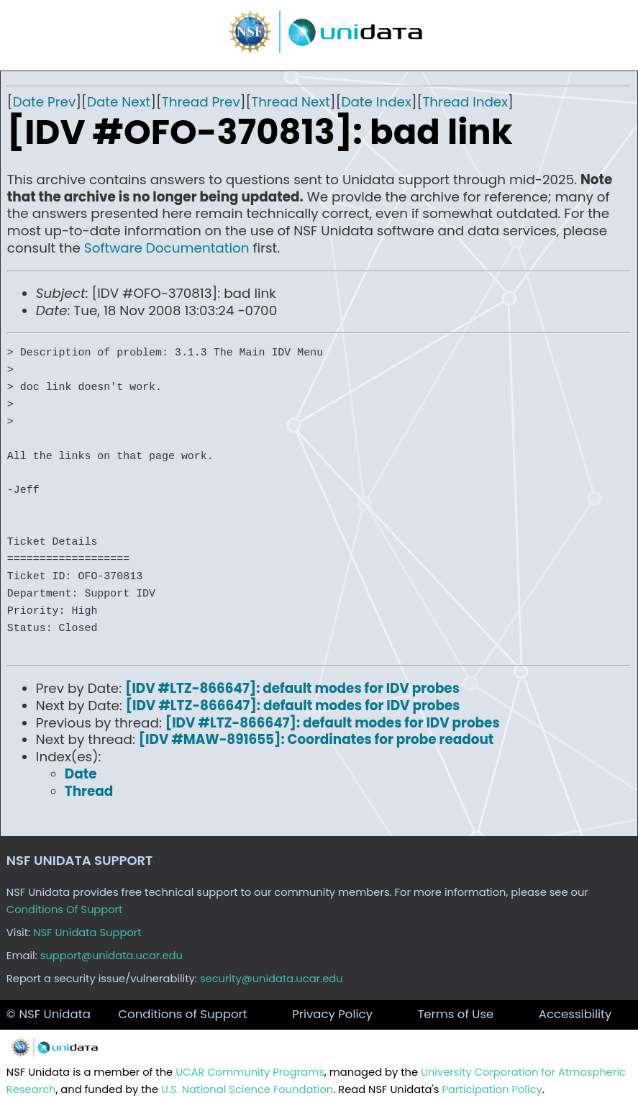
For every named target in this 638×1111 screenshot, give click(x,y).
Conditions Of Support (64, 909)
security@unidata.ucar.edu (271, 978)
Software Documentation (167, 248)
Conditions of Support (182, 1014)
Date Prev (44, 102)
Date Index (376, 102)
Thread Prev (201, 102)
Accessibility (575, 1014)
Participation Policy (492, 1089)
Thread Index (465, 102)
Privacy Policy (332, 1014)
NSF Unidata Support (87, 932)
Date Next (118, 102)
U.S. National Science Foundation (247, 1089)
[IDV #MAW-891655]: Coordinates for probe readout (316, 739)
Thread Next (290, 102)
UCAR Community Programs (250, 1072)
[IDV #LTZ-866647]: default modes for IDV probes (292, 688)
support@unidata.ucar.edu (111, 955)
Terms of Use (455, 1014)
